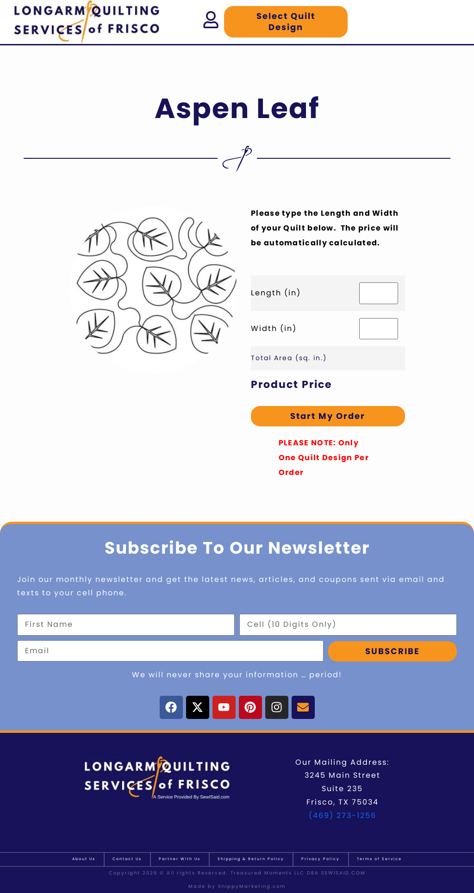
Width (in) (274, 328)
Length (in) (276, 292)
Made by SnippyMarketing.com (237, 886)
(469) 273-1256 (342, 815)
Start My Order (327, 416)
